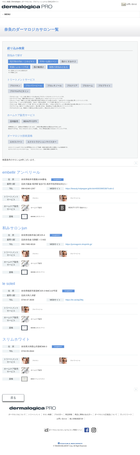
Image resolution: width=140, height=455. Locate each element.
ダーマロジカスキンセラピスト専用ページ (63, 430)
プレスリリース (126, 414)
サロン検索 (47, 414)
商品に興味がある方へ (83, 414)
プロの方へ (58, 414)
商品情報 (68, 414)
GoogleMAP (57, 179)
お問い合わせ (62, 419)
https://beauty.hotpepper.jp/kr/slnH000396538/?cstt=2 (89, 188)
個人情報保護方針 (76, 419)
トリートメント (34, 414)
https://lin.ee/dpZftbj (74, 300)
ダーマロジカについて (17, 414)
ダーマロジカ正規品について (106, 414)
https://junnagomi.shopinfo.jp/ (78, 244)
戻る (13, 397)
